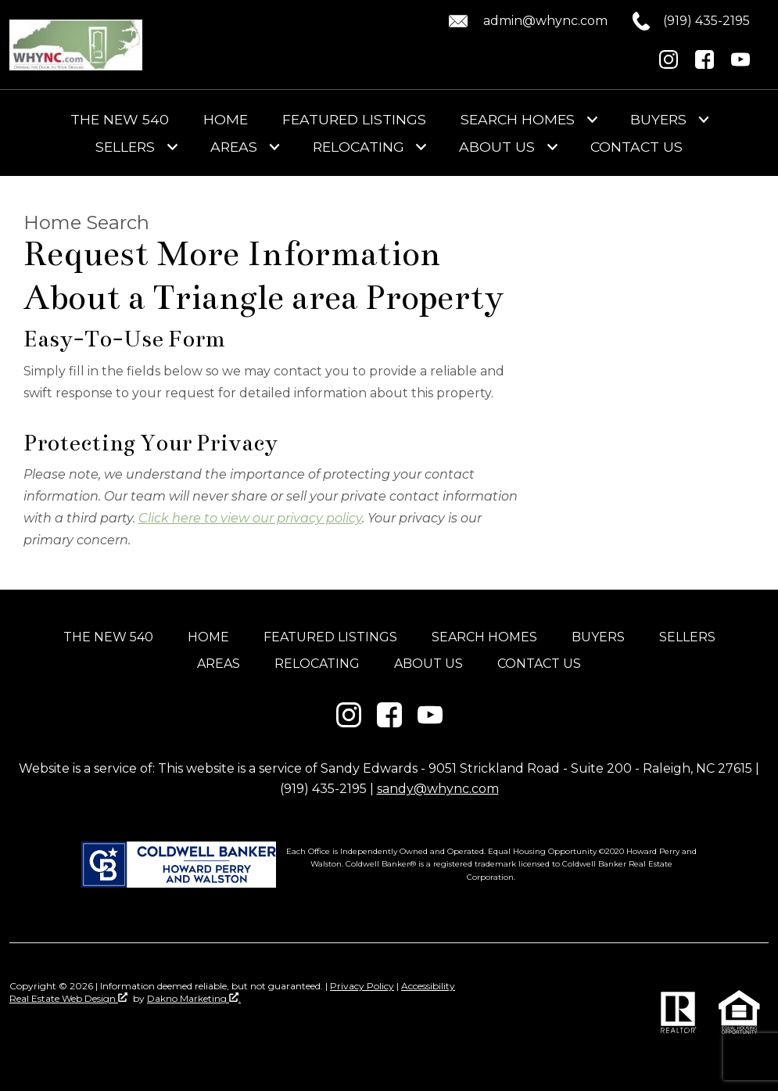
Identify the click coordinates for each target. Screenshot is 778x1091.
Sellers (687, 637)
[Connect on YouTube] (740, 64)
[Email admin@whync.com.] (525, 21)
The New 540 (119, 120)
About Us (428, 663)
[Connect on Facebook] (704, 64)
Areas (218, 663)
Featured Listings (354, 120)
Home (225, 120)
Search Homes (484, 637)
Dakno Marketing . (194, 998)
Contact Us (636, 147)
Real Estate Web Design (68, 998)
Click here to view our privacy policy (250, 518)
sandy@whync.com (438, 788)
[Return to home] (75, 45)
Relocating (317, 663)
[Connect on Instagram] (668, 64)
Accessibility (428, 986)
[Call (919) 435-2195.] (679, 21)
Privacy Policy (362, 986)
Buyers (598, 637)
